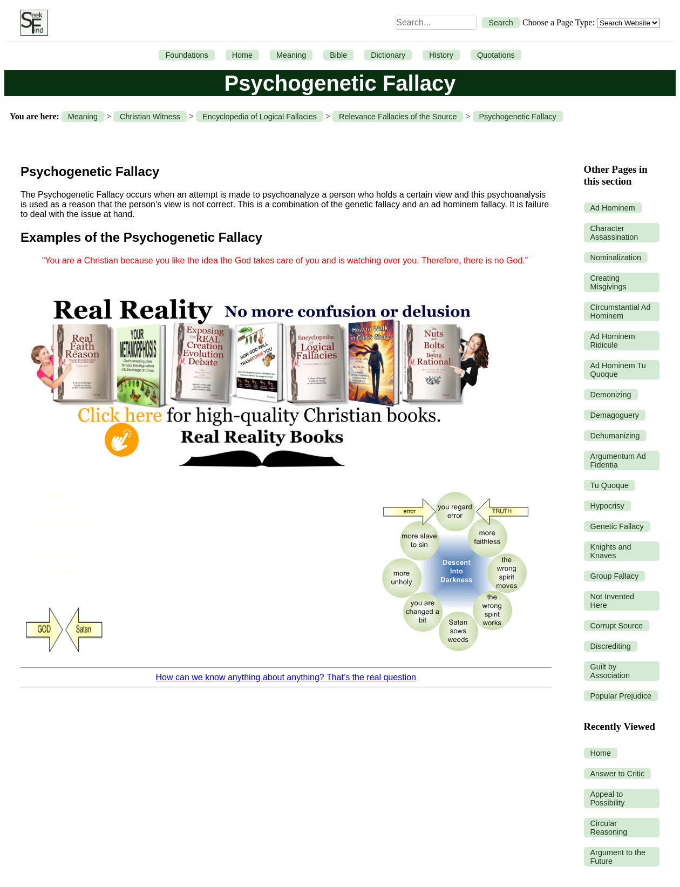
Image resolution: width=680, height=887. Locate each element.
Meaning (291, 55)
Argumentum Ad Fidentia (618, 460)
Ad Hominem (612, 208)
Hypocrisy (607, 506)
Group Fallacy (614, 576)
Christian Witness (150, 116)
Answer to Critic (617, 773)
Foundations (186, 55)
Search (500, 22)
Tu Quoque (609, 485)
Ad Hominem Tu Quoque (618, 369)
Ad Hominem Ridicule (612, 340)
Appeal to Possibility (607, 798)
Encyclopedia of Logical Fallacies (259, 116)
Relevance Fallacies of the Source (398, 116)
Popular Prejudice (621, 696)
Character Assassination (614, 232)
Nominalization (615, 257)
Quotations (496, 55)
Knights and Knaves (610, 551)
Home (242, 55)
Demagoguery (614, 415)
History (441, 55)
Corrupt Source (616, 625)
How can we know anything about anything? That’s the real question (286, 677)
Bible (338, 55)
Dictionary (388, 55)
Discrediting (610, 646)
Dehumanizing (615, 435)
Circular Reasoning (609, 827)
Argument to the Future (617, 856)
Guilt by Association (610, 671)
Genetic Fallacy (617, 526)
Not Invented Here (612, 601)
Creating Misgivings (608, 282)
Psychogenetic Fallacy (517, 116)
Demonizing (610, 394)
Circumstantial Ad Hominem (620, 311)
